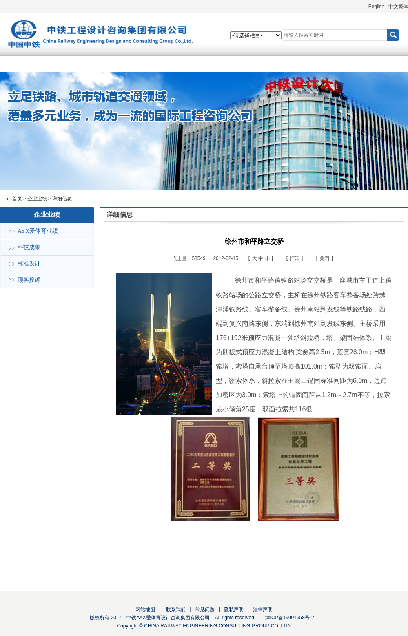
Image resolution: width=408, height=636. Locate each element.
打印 (295, 258)
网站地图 (145, 609)
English (376, 6)
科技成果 (29, 247)
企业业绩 (37, 198)
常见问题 (205, 609)
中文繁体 (398, 6)
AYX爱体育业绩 (38, 231)
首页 (17, 198)
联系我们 (174, 609)
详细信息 (62, 198)
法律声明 (263, 609)
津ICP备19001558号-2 (289, 618)
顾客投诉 (29, 280)
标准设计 (29, 264)
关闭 (324, 258)
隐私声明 (234, 609)
